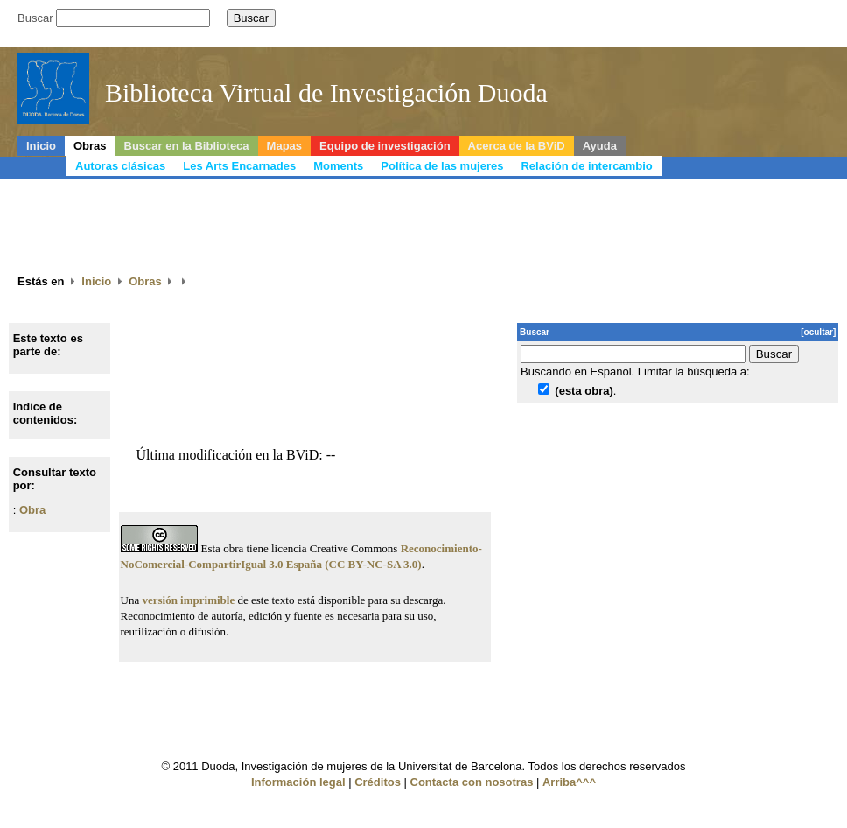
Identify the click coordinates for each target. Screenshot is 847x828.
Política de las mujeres (442, 165)
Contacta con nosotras (472, 782)
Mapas (284, 145)
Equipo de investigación (385, 145)
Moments (338, 165)
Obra (32, 509)
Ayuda (600, 145)
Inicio (41, 145)
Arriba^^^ (569, 782)
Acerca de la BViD (516, 145)
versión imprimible (188, 600)
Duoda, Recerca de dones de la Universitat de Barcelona (706, 99)
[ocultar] (818, 332)
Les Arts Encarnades (239, 165)
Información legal (298, 782)
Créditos (377, 782)
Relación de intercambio (586, 165)
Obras (90, 145)
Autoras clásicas (120, 165)
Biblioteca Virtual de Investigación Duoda (326, 92)
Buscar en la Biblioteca (186, 145)
